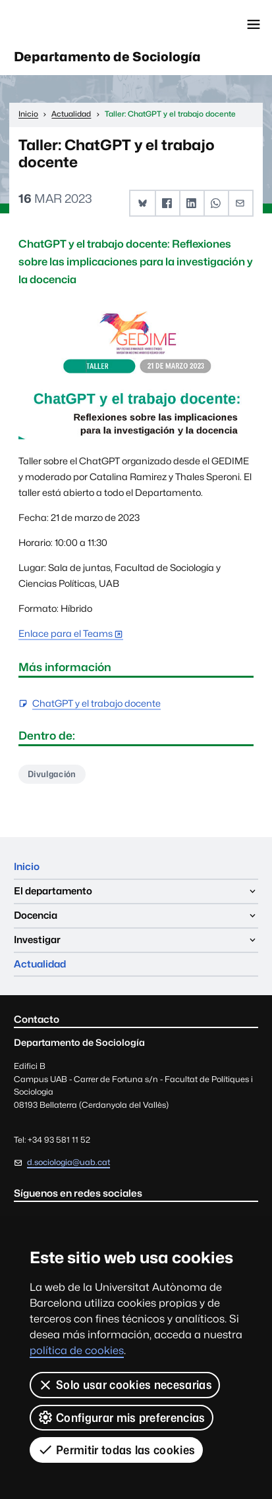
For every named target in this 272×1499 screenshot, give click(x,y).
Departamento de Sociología (107, 57)
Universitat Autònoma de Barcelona (69, 24)
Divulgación (52, 774)
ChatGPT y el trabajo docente (96, 703)
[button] (142, 203)
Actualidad (40, 963)
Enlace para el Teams (65, 633)
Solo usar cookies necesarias (125, 1385)
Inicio (27, 866)
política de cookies (77, 1350)
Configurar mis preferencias (121, 1417)
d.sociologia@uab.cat (68, 1162)
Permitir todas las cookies (116, 1450)
